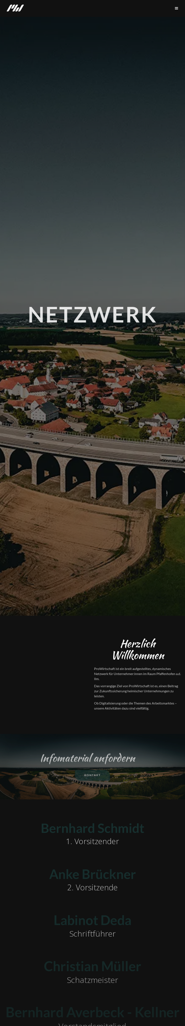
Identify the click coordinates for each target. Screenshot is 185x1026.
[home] (15, 8)
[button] (176, 8)
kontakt (92, 775)
